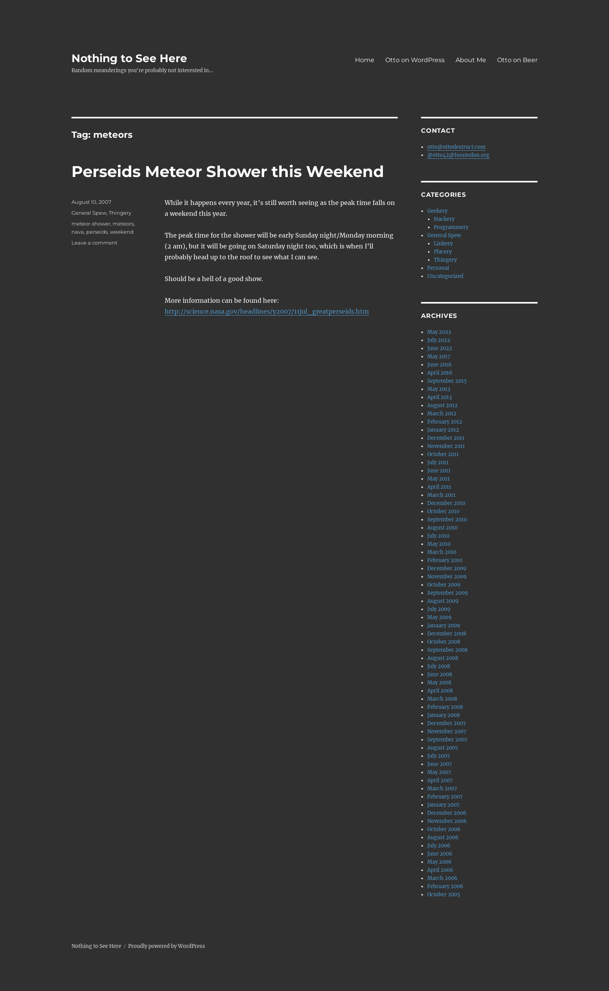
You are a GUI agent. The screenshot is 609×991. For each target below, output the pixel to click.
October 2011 (443, 454)
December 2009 (446, 568)
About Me (471, 60)
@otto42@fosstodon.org (458, 155)
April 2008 (440, 690)
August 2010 (442, 527)
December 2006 (446, 813)
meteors (123, 223)
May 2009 (439, 617)
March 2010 (441, 552)
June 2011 (439, 470)
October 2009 (444, 584)
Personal (438, 268)
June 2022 (439, 348)
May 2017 (439, 356)
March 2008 (442, 699)
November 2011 (446, 446)
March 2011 (441, 495)
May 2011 (438, 479)
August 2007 (442, 748)
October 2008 (443, 642)
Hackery (444, 219)
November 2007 (446, 731)
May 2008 (439, 682)
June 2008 (439, 674)
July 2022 (438, 340)
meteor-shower (90, 223)
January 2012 (443, 430)
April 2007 (440, 780)
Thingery (120, 213)
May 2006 (439, 862)
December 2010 (446, 503)
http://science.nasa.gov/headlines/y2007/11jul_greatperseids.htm (267, 311)
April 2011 (439, 487)
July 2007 (438, 756)
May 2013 (438, 389)
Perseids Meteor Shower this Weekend (227, 171)
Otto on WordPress (415, 60)
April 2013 (439, 397)
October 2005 (443, 894)
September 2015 (447, 381)
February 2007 (445, 796)
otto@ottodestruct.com (456, 147)
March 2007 (442, 788)
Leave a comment (94, 243)
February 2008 (445, 707)
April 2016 (439, 373)
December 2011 (446, 438)
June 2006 (439, 853)
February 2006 (445, 886)
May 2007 (439, 772)
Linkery (443, 243)
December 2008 (446, 633)
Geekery (437, 211)
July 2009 (439, 609)
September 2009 (447, 593)
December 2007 (446, 723)
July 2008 (438, 666)
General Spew (88, 213)
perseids (97, 232)
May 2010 (439, 544)
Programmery (451, 227)
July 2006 (439, 845)
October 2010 (443, 511)
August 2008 (442, 658)
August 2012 (442, 405)
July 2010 (438, 536)
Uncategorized (445, 276)
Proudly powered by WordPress (166, 946)
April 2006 (440, 870)
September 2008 (447, 650)
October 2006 (444, 829)
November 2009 (447, 576)
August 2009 (443, 601)
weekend (122, 232)
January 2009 (443, 625)
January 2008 (443, 715)
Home (364, 60)
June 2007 (439, 764)
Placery (443, 251)
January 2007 (443, 805)
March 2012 (441, 413)
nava (77, 232)
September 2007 (447, 739)
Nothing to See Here (129, 58)
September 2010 (447, 519)
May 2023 (439, 332)
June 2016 (439, 364)
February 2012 (444, 421)
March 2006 (442, 878)
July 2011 (438, 462)
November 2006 (447, 821)
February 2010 (444, 560)
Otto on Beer (517, 60)
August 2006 (443, 837)
